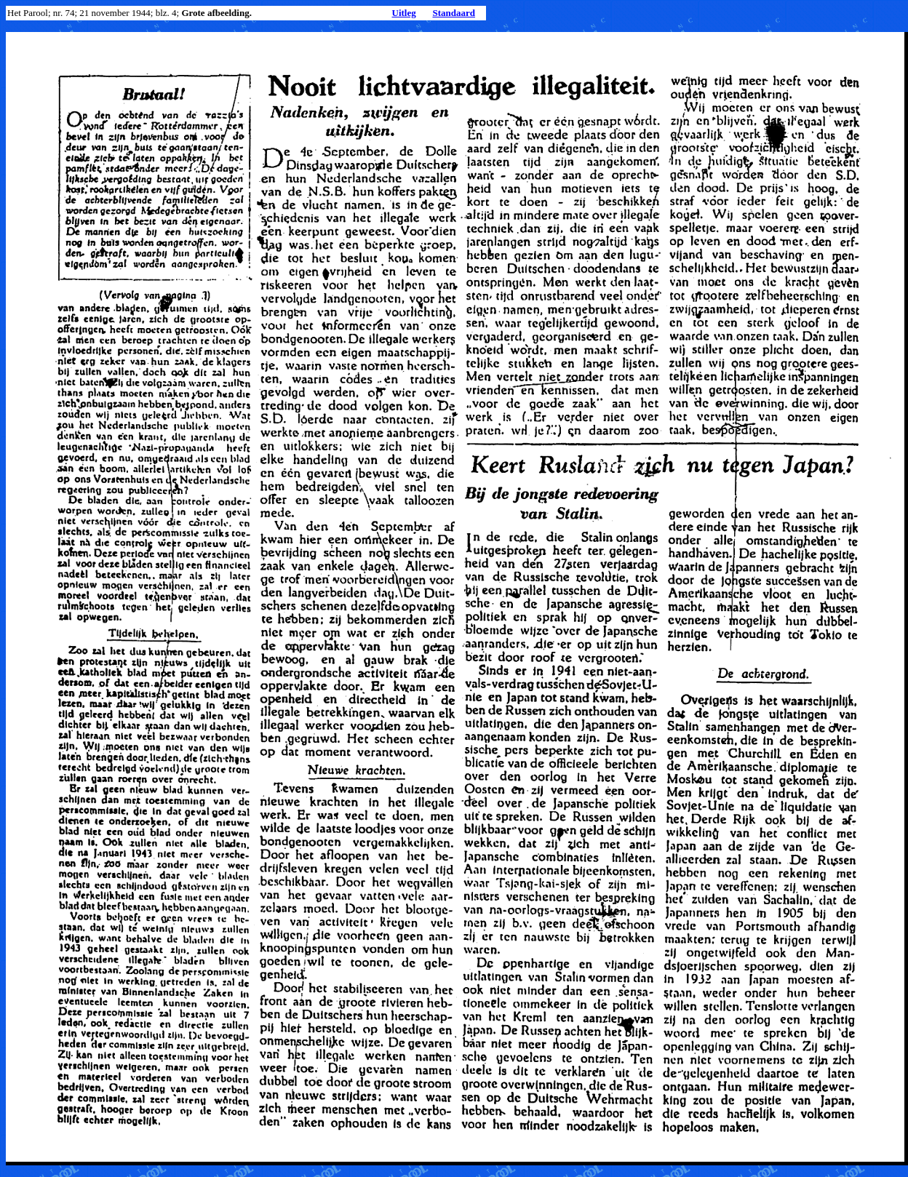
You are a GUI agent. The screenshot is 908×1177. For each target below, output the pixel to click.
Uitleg (404, 12)
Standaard (453, 12)
